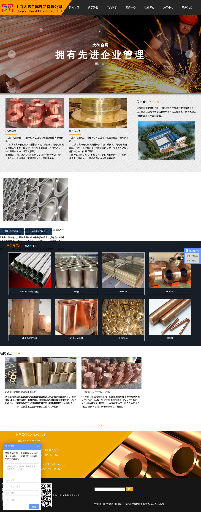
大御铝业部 (111, 504)
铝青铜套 (123, 319)
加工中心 (168, 7)
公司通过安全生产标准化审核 (107, 392)
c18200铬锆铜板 (29, 319)
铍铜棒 (170, 319)
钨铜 (76, 273)
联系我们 (187, 7)
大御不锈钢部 (124, 504)
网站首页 (74, 7)
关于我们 (93, 7)
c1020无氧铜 (76, 319)
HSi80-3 (123, 273)
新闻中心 (131, 7)
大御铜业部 (99, 504)
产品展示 (112, 7)
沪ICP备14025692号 (154, 504)
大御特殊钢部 (138, 504)
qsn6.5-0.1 (170, 273)
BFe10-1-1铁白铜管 (29, 273)
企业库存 (149, 7)
